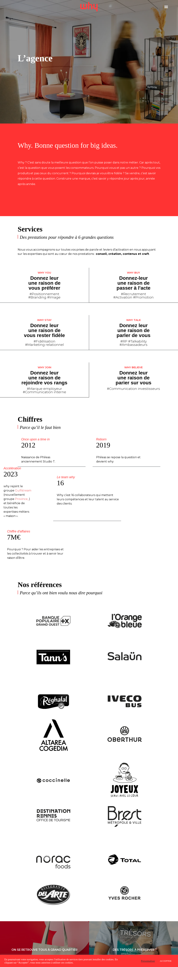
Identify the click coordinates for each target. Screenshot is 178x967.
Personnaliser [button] (148, 961)
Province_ (22, 498)
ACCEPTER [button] (165, 961)
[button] (166, 7)
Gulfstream (23, 489)
